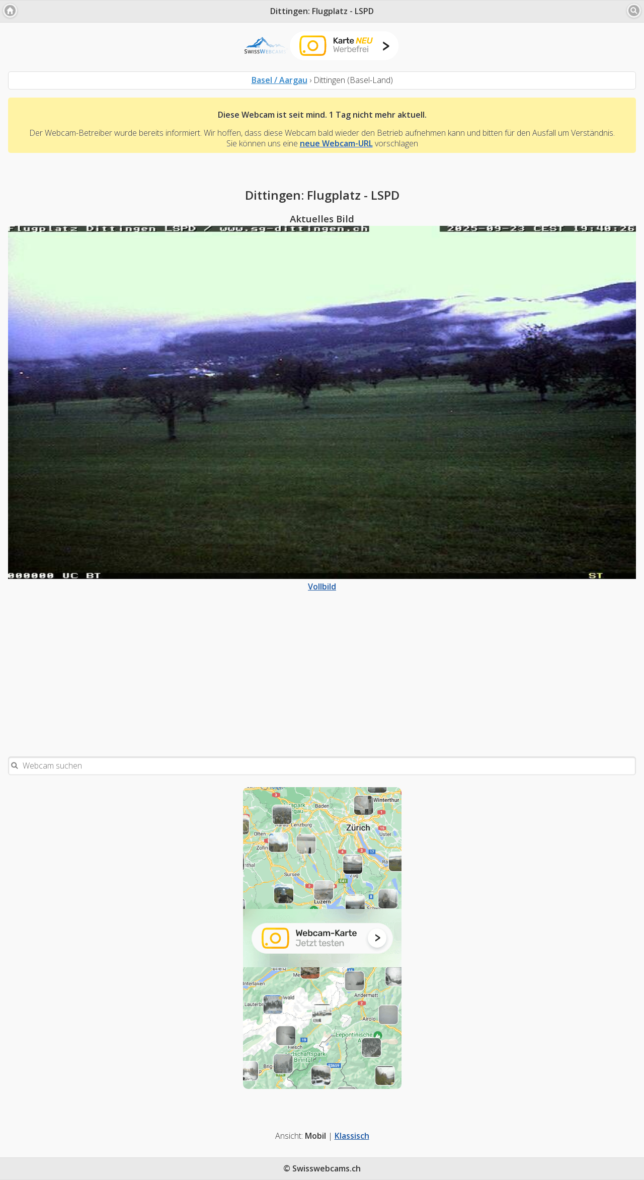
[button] (10, 10)
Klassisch (352, 1135)
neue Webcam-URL (336, 143)
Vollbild (322, 581)
